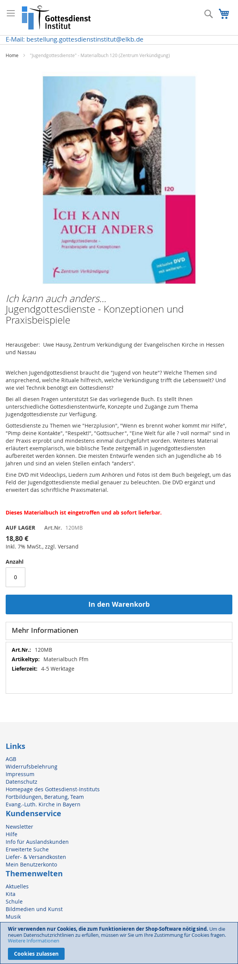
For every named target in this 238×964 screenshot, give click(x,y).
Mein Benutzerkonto (31, 864)
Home (12, 55)
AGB (11, 759)
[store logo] (57, 17)
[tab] (119, 631)
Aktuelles (17, 886)
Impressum (20, 774)
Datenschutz (21, 781)
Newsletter (19, 826)
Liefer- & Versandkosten (36, 856)
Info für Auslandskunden (37, 841)
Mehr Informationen (45, 630)
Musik (13, 916)
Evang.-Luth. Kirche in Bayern (43, 804)
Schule (14, 901)
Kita (10, 893)
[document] (119, 943)
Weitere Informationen (33, 940)
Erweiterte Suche (27, 849)
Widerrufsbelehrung (31, 766)
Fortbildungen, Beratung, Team (45, 796)
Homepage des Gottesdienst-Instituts (53, 789)
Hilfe (11, 834)
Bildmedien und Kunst (34, 909)
